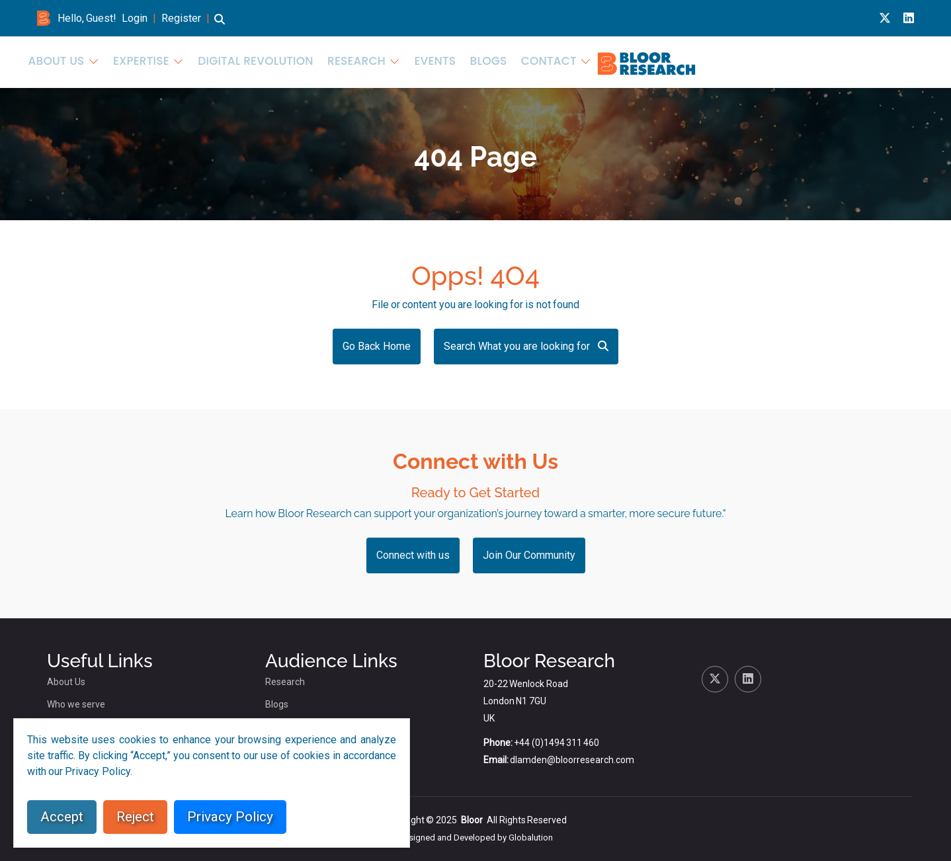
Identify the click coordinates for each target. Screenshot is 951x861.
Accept (61, 817)
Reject (135, 817)
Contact (881, 60)
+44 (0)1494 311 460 (556, 742)
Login (134, 18)
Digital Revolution (625, 60)
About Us (450, 60)
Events (781, 60)
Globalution (531, 837)
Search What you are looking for (526, 346)
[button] (219, 25)
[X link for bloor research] (884, 18)
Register (181, 18)
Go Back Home (377, 346)
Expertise (525, 60)
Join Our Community (529, 555)
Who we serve (76, 704)
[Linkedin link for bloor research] (908, 18)
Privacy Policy (230, 817)
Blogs (828, 60)
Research (711, 60)
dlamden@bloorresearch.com (572, 760)
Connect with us (413, 555)
